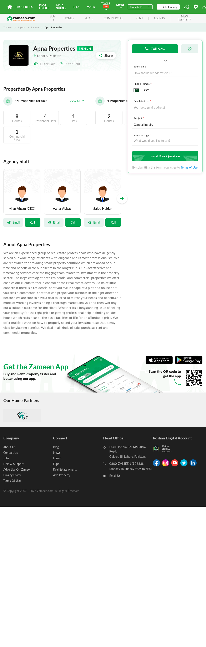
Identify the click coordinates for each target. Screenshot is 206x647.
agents (159, 18)
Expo (56, 464)
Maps (91, 7)
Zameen (7, 27)
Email (13, 222)
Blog (76, 7)
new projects (184, 18)
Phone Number (143, 83)
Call (32, 222)
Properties (24, 7)
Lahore (35, 27)
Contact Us (10, 453)
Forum (57, 458)
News (56, 453)
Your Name (141, 66)
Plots (89, 18)
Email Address (143, 101)
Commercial (113, 18)
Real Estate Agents (65, 469)
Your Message (142, 135)
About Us (9, 447)
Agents (21, 27)
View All (77, 101)
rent (139, 18)
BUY (53, 17)
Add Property (168, 7)
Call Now (155, 48)
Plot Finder (44, 6)
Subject (139, 118)
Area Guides (61, 6)
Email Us (114, 476)
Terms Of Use (12, 481)
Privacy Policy (12, 475)
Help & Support (13, 464)
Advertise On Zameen (17, 469)
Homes (69, 18)
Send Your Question (164, 156)
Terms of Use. (189, 167)
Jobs (6, 458)
